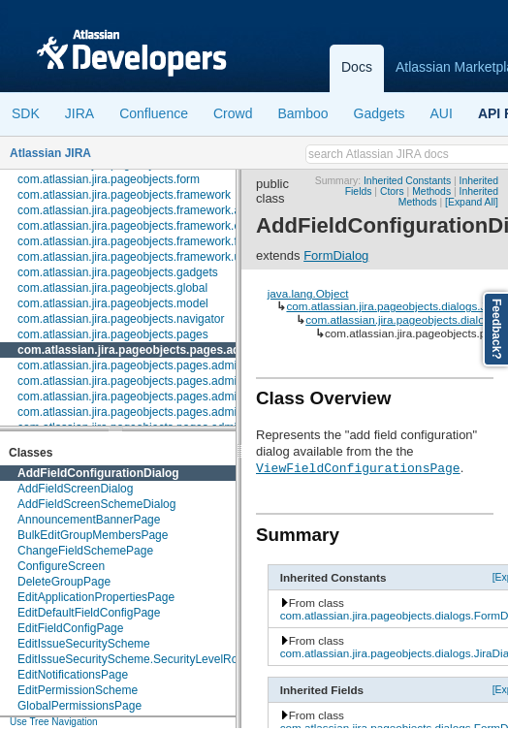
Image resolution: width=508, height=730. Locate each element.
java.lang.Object (308, 293)
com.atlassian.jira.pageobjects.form (108, 179)
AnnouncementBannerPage (88, 519)
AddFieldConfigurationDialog (98, 473)
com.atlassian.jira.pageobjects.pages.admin (139, 350)
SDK (26, 113)
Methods (431, 191)
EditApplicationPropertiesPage (96, 597)
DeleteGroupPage (64, 581)
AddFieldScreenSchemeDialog (96, 504)
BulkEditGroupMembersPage (92, 535)
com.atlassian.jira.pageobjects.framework (124, 195)
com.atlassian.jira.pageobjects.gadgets (117, 272)
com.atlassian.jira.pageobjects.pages (112, 334)
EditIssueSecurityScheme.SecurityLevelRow (131, 659)
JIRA (79, 113)
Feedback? (496, 329)
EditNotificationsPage (72, 675)
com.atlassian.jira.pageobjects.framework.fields (139, 241)
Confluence (153, 113)
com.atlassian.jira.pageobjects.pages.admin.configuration (165, 381)
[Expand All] (471, 202)
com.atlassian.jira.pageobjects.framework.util (133, 257)
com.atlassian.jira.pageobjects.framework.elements (149, 226)
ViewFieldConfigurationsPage (358, 467)
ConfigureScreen (61, 566)
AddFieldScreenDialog (75, 488)
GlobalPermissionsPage (79, 706)
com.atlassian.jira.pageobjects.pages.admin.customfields (164, 396)
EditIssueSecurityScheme (83, 644)
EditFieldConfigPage (70, 628)
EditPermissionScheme (77, 690)
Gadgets (379, 113)
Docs (356, 67)
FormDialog (335, 255)
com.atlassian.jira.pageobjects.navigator (120, 319)
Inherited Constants (407, 180)
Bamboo (302, 113)
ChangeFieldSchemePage (85, 550)
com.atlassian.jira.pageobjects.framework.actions (143, 210)
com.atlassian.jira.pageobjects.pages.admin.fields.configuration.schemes (205, 412)
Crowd (232, 113)
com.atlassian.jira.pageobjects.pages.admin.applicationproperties (185, 365)
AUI (441, 113)
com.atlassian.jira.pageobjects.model (112, 303)
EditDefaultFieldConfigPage (88, 612)
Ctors (392, 191)
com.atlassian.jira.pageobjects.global (112, 288)
